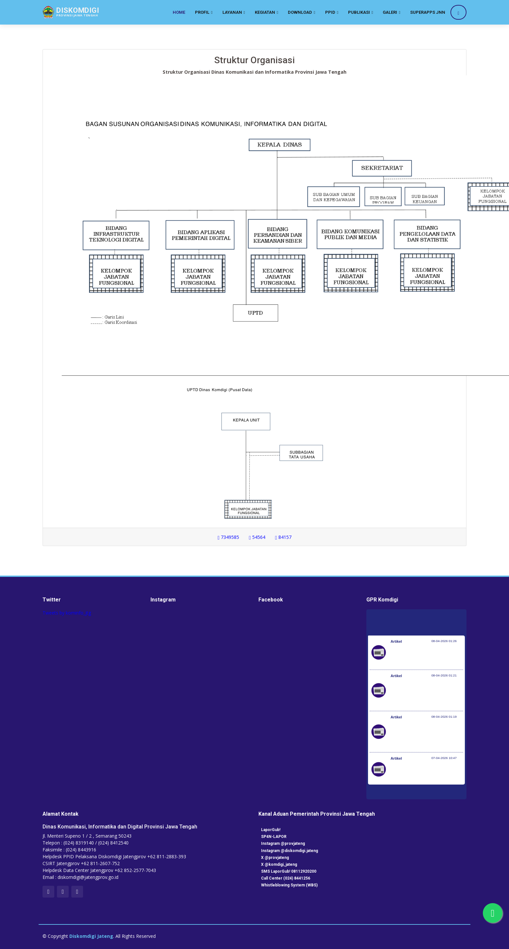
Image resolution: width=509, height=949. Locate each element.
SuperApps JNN (427, 12)
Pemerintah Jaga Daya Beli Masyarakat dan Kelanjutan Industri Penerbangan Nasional (426, 655)
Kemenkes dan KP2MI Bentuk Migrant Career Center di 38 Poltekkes (421, 772)
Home (179, 12)
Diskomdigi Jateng (91, 936)
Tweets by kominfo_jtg (67, 613)
